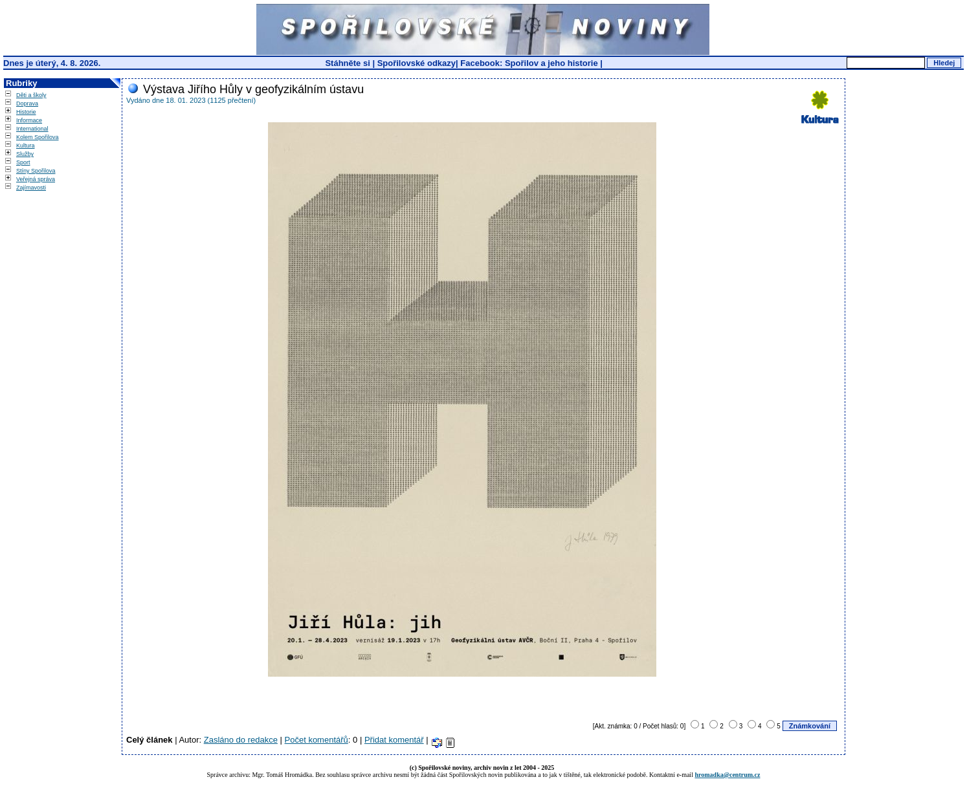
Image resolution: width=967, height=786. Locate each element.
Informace (29, 120)
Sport (23, 162)
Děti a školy (31, 95)
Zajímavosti (31, 187)
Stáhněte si (348, 63)
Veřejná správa (35, 179)
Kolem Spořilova (37, 137)
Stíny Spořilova (36, 171)
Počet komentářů (316, 740)
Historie (26, 112)
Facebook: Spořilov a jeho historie (528, 63)
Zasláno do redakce (241, 740)
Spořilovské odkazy (416, 63)
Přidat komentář (394, 740)
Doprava (27, 103)
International (32, 129)
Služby (25, 154)
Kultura (25, 145)
